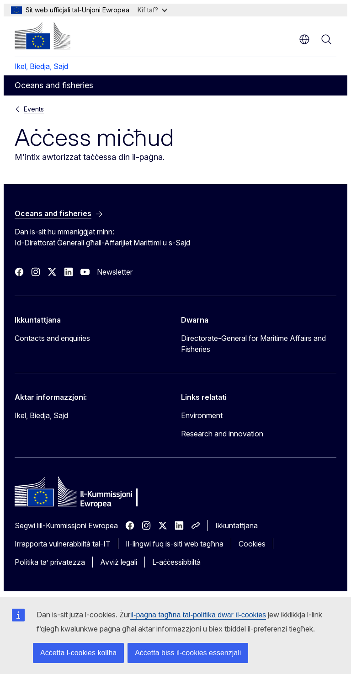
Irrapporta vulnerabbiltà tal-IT (63, 543)
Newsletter (115, 271)
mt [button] (304, 39)
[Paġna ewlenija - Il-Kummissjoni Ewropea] (42, 35)
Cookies (252, 543)
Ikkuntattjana (236, 525)
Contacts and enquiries (52, 338)
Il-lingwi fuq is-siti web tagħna (174, 543)
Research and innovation (222, 433)
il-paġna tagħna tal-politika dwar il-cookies (198, 615)
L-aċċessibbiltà (176, 562)
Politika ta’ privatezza (50, 562)
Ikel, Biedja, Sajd (41, 66)
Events (34, 109)
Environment (202, 415)
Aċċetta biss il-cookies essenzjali (188, 653)
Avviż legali (118, 562)
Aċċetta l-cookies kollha (78, 653)
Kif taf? (152, 10)
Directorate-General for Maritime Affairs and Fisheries (253, 344)
